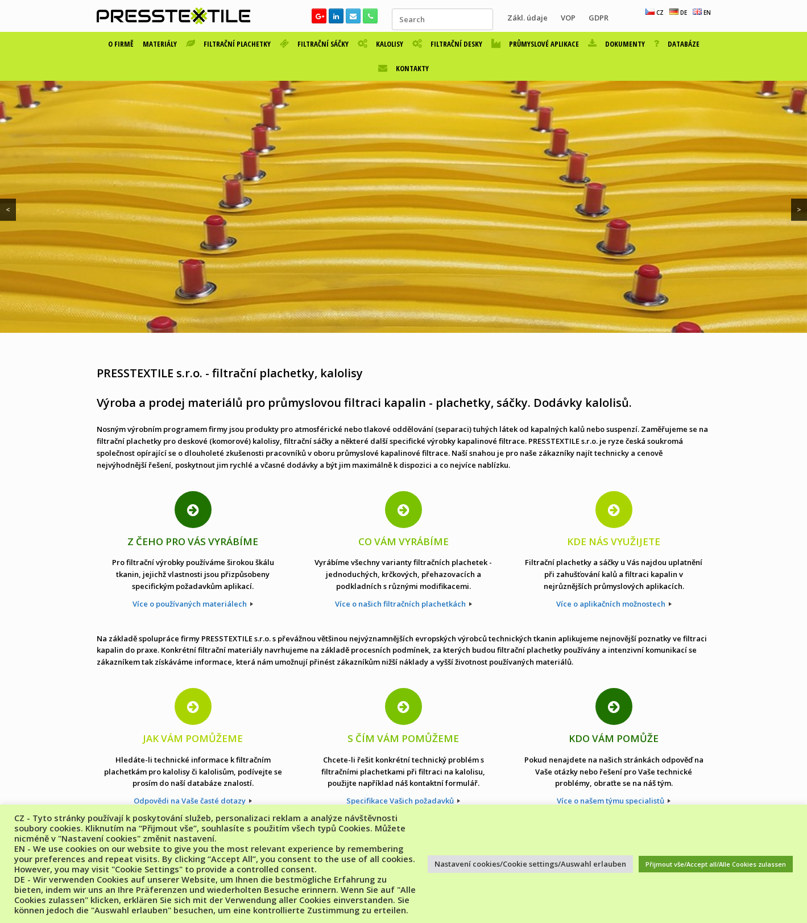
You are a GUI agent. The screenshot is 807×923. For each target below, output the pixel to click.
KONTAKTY (403, 68)
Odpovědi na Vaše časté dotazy (193, 801)
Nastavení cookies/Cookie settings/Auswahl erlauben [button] (530, 864)
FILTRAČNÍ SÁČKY (314, 44)
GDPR (599, 18)
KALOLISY (380, 44)
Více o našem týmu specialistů (614, 801)
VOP (568, 18)
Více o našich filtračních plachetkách (403, 604)
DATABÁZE (677, 44)
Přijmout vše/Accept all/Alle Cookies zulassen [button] (715, 864)
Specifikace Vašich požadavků (403, 801)
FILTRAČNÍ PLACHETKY (228, 44)
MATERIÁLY (160, 44)
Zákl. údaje (527, 18)
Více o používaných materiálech (193, 604)
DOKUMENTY (616, 44)
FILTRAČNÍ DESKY (447, 44)
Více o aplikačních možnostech (614, 604)
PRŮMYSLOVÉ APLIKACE (535, 44)
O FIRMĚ (121, 44)
